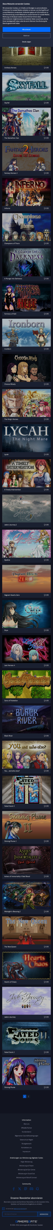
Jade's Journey (10, 1017)
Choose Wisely (10, 384)
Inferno (7, 208)
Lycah (6, 454)
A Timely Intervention (12, 489)
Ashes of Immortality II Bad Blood (17, 876)
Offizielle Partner (26, 1128)
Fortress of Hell (10, 314)
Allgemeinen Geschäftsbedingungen (26, 1136)
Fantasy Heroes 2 (10, 173)
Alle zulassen (26, 29)
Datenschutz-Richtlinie (20, 1209)
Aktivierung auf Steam (26, 1166)
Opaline (7, 560)
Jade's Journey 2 (10, 525)
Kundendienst (26, 1132)
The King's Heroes (11, 419)
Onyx (6, 630)
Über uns (26, 1124)
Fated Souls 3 (9, 806)
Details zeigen (26, 42)
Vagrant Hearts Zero (12, 595)
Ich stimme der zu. (16, 1209)
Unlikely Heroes (10, 67)
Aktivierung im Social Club (26, 1174)
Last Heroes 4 (9, 665)
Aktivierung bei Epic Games (26, 1170)
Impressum (26, 1151)
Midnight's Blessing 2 (12, 911)
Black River (8, 736)
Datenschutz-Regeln (26, 1140)
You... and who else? (12, 771)
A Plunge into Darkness (13, 278)
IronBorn (7, 349)
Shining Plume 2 (10, 841)
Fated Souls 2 (9, 1052)
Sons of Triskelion (11, 700)
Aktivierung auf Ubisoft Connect (26, 1177)
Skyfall (6, 103)
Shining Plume (9, 1087)
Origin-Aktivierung (26, 1162)
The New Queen (10, 946)
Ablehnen (26, 36)
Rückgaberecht (26, 1144)
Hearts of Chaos (10, 982)
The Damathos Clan (11, 138)
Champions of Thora (11, 243)
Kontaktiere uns (26, 1148)
